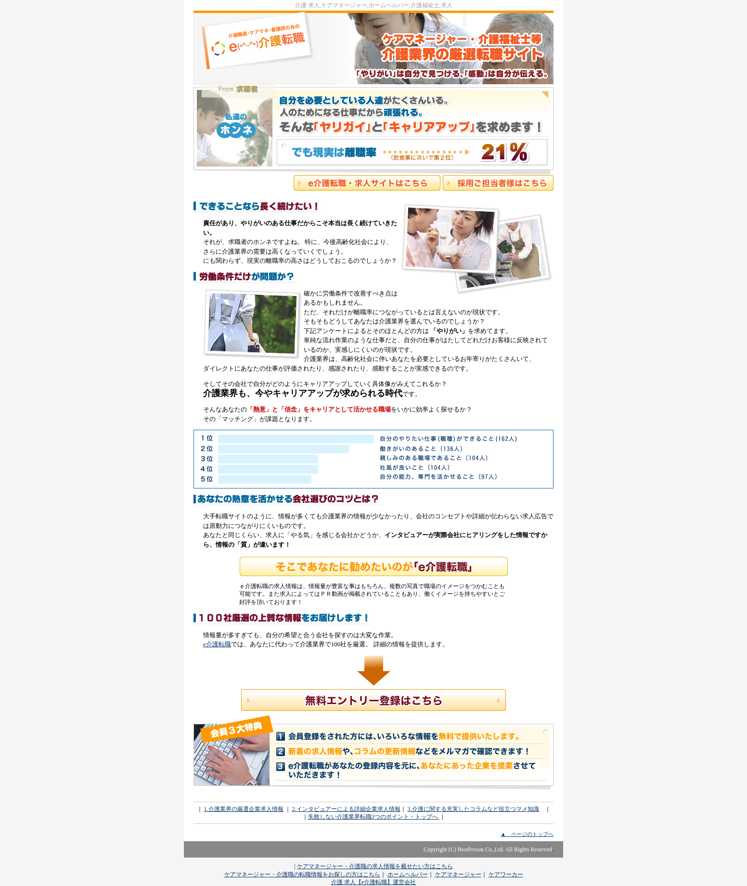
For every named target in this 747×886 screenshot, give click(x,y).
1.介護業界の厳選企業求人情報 (243, 809)
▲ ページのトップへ (527, 834)
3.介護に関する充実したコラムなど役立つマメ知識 (473, 809)
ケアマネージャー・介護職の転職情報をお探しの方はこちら (302, 874)
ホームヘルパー (407, 874)
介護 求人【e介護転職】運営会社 (373, 882)
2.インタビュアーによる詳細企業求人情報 (346, 809)
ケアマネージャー (458, 874)
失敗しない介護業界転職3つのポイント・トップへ (373, 816)
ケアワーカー (506, 874)
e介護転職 (217, 644)
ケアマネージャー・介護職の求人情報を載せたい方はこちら (375, 866)
